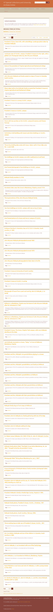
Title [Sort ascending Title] (37, 37)
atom (4, 593)
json (15, 593)
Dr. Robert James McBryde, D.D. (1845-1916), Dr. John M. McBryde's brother (26, 436)
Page (6, 37)
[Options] (47, 2)
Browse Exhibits (23, 8)
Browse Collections (15, 8)
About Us (6, 11)
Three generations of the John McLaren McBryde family (20, 198)
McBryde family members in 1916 (14, 177)
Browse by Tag (12, 31)
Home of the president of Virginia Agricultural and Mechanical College (24, 66)
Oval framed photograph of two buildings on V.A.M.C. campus (22, 167)
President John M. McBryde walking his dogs (17, 426)
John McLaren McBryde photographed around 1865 (19, 240)
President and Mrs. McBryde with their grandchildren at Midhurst (23, 385)
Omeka (12, 608)
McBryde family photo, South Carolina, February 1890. (20, 513)
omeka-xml (18, 593)
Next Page (12, 37)
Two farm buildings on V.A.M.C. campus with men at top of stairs (23, 208)
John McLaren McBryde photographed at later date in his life (22, 261)
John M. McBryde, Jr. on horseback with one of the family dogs (22, 545)
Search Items (18, 31)
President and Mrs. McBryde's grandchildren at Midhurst (20, 374)
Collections (43, 8)
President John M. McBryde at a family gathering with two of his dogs (24, 415)
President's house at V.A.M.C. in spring (15, 281)
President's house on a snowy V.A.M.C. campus (17, 100)
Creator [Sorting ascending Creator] (40, 37)
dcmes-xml (12, 593)
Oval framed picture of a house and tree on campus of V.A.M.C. (22, 218)
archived (9, 48)
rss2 (22, 593)
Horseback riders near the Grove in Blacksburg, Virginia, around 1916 (24, 187)
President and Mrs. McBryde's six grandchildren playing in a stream (24, 354)
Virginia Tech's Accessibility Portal (40, 24)
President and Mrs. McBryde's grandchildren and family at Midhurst (24, 364)
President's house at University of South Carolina (18, 271)
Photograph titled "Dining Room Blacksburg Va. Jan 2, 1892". (22, 458)
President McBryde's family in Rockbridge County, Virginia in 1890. (23, 492)
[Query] (42, 2)
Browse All (6, 31)
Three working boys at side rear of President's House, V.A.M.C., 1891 (24, 523)
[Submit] (48, 2)
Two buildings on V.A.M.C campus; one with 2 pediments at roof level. (24, 157)
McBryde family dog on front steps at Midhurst (18, 405)
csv (6, 593)
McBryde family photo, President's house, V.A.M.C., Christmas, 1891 (24, 502)
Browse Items (7, 8)
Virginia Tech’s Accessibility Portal (24, 601)
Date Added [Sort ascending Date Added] (46, 37)
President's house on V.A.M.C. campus (15, 110)
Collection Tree (31, 8)
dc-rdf (8, 593)
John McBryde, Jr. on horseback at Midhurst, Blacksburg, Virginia (23, 555)
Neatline (37, 8)
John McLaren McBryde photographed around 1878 (19, 250)
